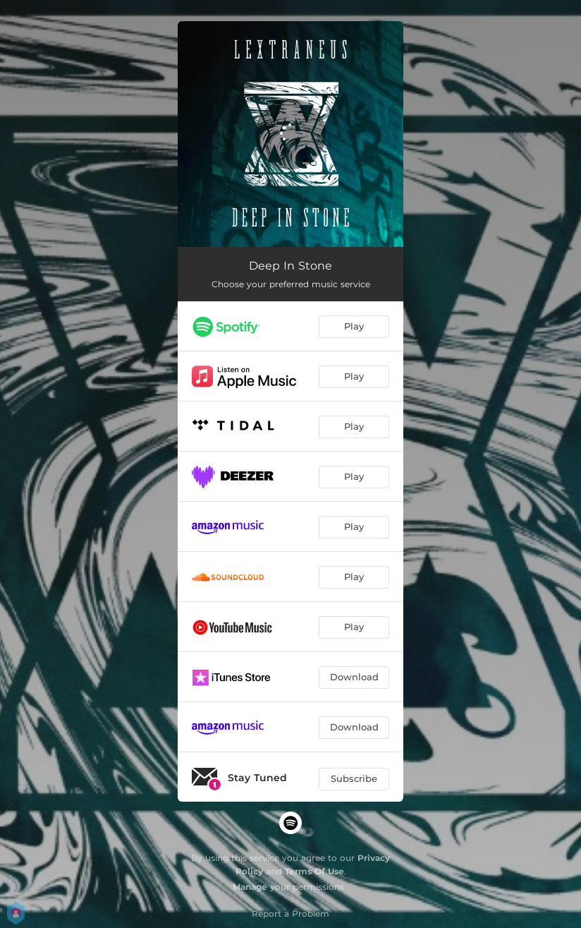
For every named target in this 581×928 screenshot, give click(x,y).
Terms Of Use (314, 871)
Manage (250, 886)
